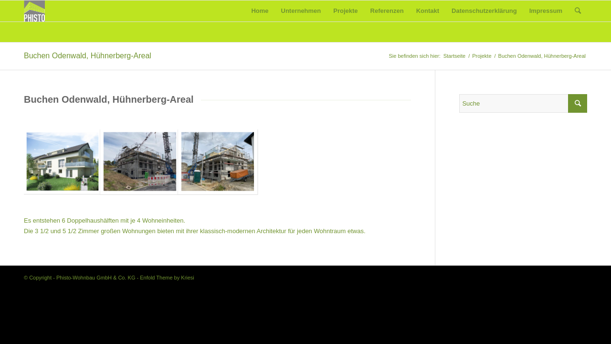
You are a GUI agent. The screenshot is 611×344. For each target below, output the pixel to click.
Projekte (481, 56)
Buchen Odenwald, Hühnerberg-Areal (87, 56)
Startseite (454, 56)
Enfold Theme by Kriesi (167, 277)
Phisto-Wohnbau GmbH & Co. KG (95, 277)
